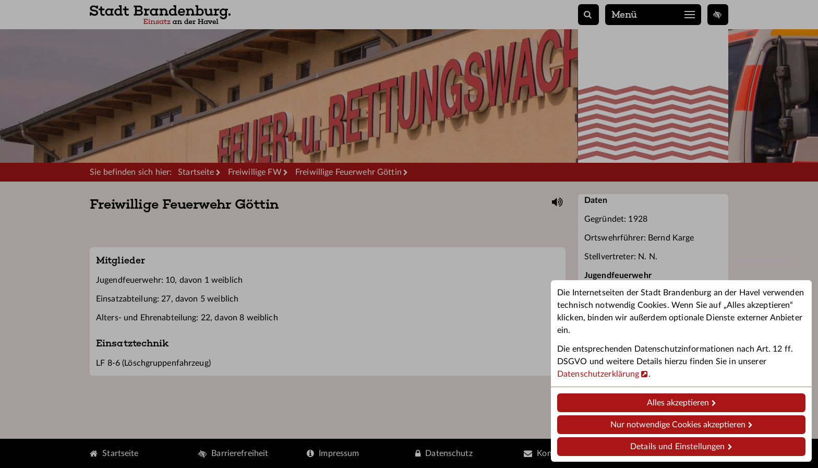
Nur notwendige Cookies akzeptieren (677, 425)
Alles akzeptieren (678, 403)
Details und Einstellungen (677, 446)
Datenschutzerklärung (598, 374)
